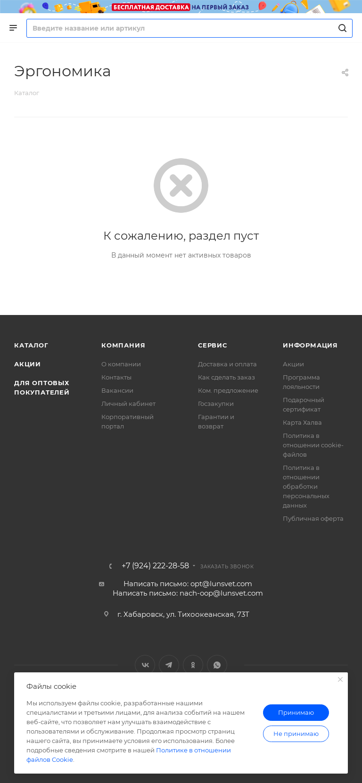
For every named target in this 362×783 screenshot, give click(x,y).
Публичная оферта (313, 518)
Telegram (169, 665)
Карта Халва (302, 422)
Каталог (31, 345)
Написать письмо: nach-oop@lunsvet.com (188, 593)
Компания (123, 345)
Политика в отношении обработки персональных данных (306, 486)
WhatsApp (217, 665)
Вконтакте (145, 665)
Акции (27, 364)
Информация (310, 345)
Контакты (116, 377)
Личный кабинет (128, 403)
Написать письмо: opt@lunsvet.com (187, 583)
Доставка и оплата (227, 364)
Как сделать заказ (226, 377)
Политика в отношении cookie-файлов (313, 445)
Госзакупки (216, 403)
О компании (121, 364)
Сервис (212, 345)
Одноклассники (193, 665)
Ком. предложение (228, 390)
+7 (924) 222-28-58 (155, 566)
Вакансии (117, 390)
